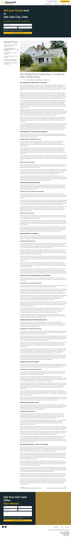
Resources (32, 79)
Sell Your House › (48, 4)
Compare (63, 4)
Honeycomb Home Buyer (56, 529)
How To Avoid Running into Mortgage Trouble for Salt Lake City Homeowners (11, 49)
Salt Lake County (39, 79)
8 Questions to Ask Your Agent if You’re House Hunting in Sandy (10, 60)
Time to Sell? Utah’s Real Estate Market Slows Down (10, 45)
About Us (67, 527)
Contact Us (56, 527)
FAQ (62, 527)
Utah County (46, 79)
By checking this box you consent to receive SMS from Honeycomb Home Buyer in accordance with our (17, 30)
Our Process (56, 4)
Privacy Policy (19, 30)
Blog (69, 4)
